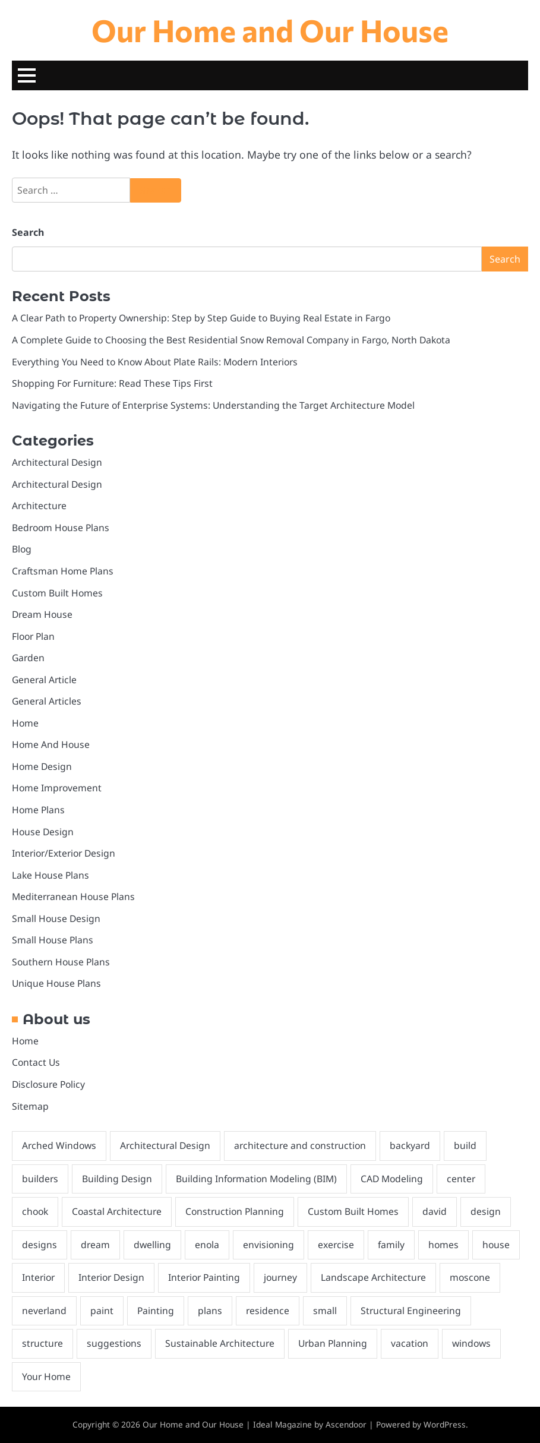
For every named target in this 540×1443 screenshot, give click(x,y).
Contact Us (36, 1062)
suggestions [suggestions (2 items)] (114, 1343)
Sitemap (30, 1106)
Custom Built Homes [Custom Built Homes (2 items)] (353, 1211)
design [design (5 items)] (485, 1211)
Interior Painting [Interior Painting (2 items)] (204, 1277)
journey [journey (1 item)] (280, 1277)
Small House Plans (52, 939)
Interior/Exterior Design (63, 853)
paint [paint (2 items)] (101, 1310)
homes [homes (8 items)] (443, 1244)
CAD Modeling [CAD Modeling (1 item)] (392, 1178)
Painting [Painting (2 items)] (155, 1310)
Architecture (39, 505)
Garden (28, 657)
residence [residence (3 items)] (267, 1310)
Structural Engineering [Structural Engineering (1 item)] (411, 1310)
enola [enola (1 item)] (207, 1244)
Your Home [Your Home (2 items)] (46, 1376)
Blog (21, 548)
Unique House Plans (56, 983)
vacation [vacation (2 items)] (409, 1343)
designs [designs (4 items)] (39, 1244)
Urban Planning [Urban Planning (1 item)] (332, 1343)
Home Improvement (57, 787)
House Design (43, 831)
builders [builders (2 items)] (40, 1178)
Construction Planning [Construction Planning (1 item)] (234, 1211)
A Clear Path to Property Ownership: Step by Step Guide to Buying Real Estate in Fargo (201, 317)
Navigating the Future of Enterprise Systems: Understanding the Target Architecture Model (213, 405)
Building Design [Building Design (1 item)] (117, 1178)
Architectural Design (57, 462)
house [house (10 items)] (496, 1244)
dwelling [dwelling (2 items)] (152, 1244)
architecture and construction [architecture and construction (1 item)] (300, 1145)
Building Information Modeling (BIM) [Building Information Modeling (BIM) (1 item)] (256, 1178)
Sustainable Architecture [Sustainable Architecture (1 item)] (219, 1343)
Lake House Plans (50, 875)
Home (25, 723)
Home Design (42, 766)
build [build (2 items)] (465, 1145)
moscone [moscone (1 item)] (470, 1277)
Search (28, 232)
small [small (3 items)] (325, 1310)
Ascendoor (346, 1424)
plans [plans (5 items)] (210, 1310)
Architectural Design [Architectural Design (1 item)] (165, 1145)
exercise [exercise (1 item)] (336, 1244)
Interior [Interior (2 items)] (38, 1277)
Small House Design (56, 918)
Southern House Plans (61, 961)
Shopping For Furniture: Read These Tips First (112, 383)
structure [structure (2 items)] (42, 1343)
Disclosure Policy (48, 1084)
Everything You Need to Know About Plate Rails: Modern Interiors (155, 361)
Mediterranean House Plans (73, 896)
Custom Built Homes (57, 592)
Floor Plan (33, 636)
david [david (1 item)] (434, 1211)
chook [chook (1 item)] (35, 1211)
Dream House (42, 614)
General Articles (46, 701)
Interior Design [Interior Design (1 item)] (111, 1277)
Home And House (51, 744)
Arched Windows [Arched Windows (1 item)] (59, 1145)
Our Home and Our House (270, 30)
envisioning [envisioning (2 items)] (268, 1244)
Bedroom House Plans (60, 527)
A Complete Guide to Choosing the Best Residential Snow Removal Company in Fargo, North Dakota (231, 339)
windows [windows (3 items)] (471, 1343)
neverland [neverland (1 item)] (44, 1310)
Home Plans (38, 809)
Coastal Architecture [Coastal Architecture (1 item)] (117, 1211)
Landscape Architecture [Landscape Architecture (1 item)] (373, 1277)
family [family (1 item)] (391, 1244)
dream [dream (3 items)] (95, 1244)
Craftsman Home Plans (62, 570)
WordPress (445, 1424)
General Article (44, 679)
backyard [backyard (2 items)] (410, 1145)
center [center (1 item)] (461, 1178)
